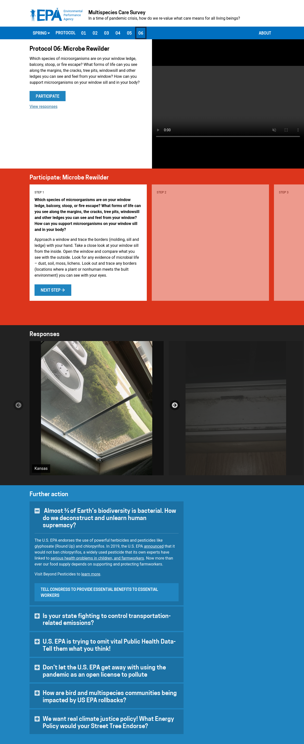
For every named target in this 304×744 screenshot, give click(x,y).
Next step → (53, 291)
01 (83, 34)
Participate (47, 97)
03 (106, 34)
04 (117, 34)
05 (129, 34)
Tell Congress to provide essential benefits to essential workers (99, 593)
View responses (44, 106)
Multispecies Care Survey (117, 12)
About (265, 34)
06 (140, 34)
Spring (41, 33)
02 (95, 34)
